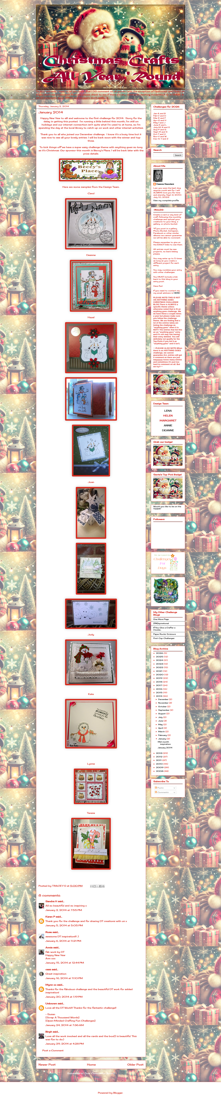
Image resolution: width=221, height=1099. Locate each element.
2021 (159, 671)
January (162, 739)
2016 (159, 689)
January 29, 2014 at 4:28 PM (64, 1043)
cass (48, 969)
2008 (160, 771)
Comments (162, 792)
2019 (159, 678)
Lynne (91, 763)
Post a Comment (53, 1050)
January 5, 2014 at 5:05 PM (64, 925)
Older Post (135, 1064)
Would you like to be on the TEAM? (167, 507)
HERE (177, 293)
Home (91, 1064)
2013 (159, 753)
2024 (160, 660)
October (162, 706)
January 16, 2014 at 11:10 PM (64, 978)
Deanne (91, 255)
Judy (91, 634)
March (161, 731)
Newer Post (47, 1064)
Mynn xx (50, 984)
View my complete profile (166, 200)
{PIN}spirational (161, 623)
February (162, 735)
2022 (160, 667)
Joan (91, 482)
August (162, 713)
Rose (48, 932)
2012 (159, 757)
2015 (159, 692)
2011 (159, 760)
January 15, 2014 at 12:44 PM (64, 962)
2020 (160, 674)
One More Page (161, 619)
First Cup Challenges (163, 638)
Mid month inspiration (164, 743)
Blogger (118, 1092)
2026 (160, 653)
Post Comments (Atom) (100, 1073)
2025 (160, 657)
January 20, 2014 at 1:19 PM (64, 996)
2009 (160, 767)
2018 (159, 682)
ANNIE (168, 425)
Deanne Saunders (165, 184)
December (163, 699)
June (161, 721)
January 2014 (165, 747)
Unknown (51, 1003)
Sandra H (51, 901)
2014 (159, 696)
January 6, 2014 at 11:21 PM (63, 940)
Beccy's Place (102, 150)
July (160, 717)
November (163, 703)
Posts (159, 788)
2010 (159, 764)
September (164, 710)
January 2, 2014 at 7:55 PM (63, 910)
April (161, 728)
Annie (48, 947)
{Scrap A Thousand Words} (62, 1017)
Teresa (91, 813)
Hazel (91, 317)
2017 (159, 685)
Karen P (50, 916)
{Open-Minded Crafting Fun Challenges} (70, 1020)
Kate (91, 694)
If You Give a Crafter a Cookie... (164, 629)
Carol (91, 193)
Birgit (48, 1031)
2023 (160, 664)
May (160, 724)
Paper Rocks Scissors (164, 634)
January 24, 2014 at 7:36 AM (64, 1025)
